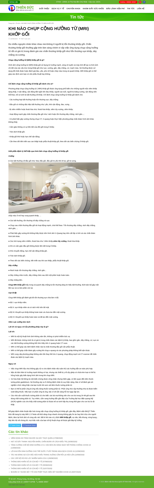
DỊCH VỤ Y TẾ (58, 9)
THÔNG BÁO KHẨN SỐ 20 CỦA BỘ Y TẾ (26, 468)
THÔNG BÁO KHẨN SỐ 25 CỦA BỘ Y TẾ (26, 462)
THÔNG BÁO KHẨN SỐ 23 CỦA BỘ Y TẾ (26, 465)
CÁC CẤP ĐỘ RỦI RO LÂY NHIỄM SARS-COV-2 (29, 458)
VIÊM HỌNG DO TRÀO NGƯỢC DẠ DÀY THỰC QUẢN (32, 438)
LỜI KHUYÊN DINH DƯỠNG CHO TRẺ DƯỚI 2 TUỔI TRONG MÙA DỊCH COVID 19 (42, 451)
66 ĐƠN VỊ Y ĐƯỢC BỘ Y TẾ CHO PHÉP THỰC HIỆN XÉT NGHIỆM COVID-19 (41, 472)
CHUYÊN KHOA (73, 9)
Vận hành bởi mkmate (16, 485)
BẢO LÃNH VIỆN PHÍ (115, 9)
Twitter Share (15, 425)
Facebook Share (29, 425)
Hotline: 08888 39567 (128, 2)
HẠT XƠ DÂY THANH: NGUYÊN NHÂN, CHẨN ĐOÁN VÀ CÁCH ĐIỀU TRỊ (39, 442)
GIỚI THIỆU (44, 9)
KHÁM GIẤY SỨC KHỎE (93, 9)
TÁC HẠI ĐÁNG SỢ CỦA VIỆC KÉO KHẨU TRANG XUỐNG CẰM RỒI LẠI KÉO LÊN (42, 455)
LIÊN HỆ (140, 9)
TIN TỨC (131, 9)
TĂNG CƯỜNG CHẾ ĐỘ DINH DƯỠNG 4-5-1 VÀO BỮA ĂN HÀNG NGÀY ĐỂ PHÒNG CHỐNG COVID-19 (51, 445)
